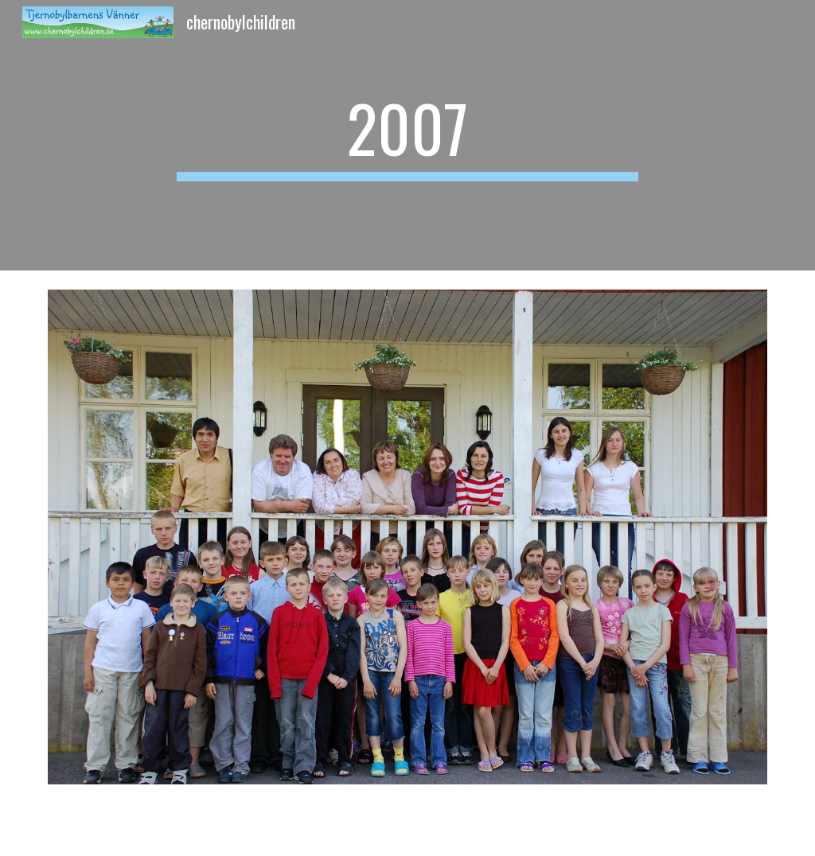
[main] (407, 135)
